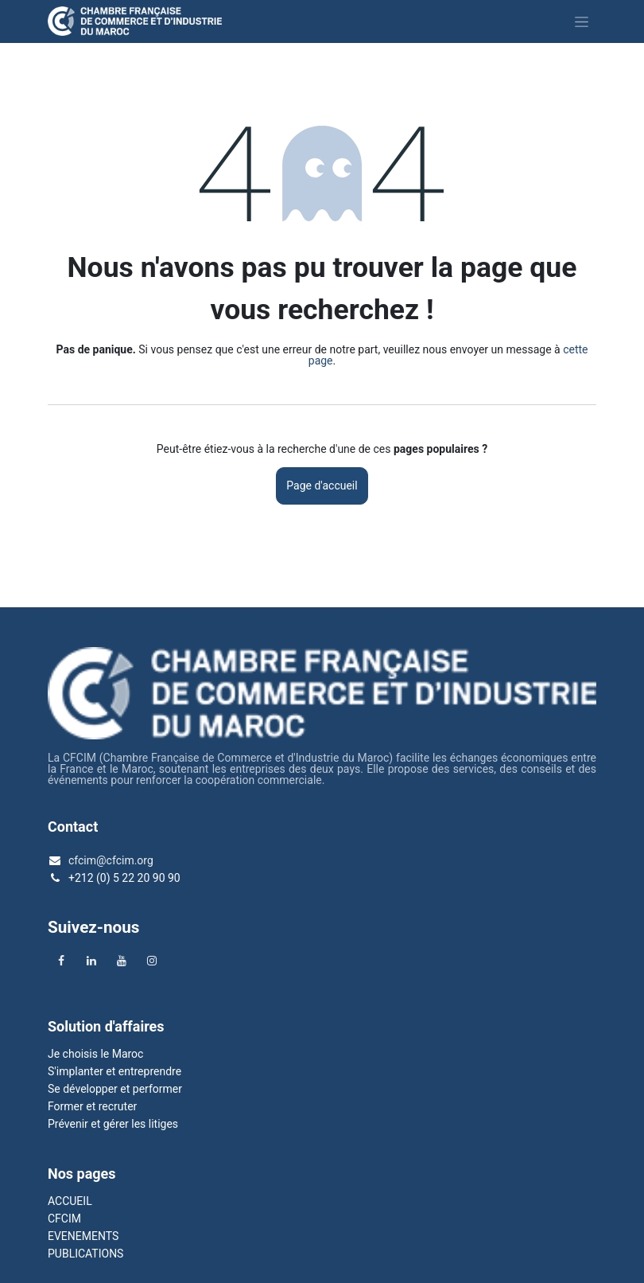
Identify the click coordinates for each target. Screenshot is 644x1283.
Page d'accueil (321, 485)
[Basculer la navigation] (581, 21)
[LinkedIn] (91, 961)
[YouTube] (122, 961)
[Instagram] (152, 961)
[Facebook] (61, 961)
